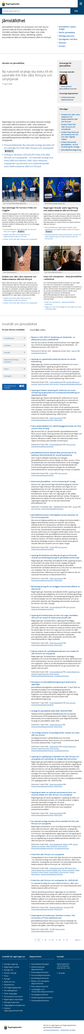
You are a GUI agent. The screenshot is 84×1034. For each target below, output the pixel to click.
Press (6, 976)
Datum (15, 369)
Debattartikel (54, 746)
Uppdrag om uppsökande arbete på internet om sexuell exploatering (53, 360)
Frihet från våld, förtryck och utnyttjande (47, 854)
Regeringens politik (11, 967)
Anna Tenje (72, 868)
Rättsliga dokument (66, 36)
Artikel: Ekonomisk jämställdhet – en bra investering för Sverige (70, 144)
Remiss (73, 351)
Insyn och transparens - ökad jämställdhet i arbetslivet (60, 303)
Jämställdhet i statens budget (67, 28)
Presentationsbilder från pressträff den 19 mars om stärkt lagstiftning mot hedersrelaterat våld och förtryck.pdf (63, 237)
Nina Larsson (66, 86)
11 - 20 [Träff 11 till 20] (44, 940)
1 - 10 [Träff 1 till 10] (37, 940)
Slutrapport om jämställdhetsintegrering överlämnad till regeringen (53, 683)
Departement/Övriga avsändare (15, 360)
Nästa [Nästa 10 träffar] (77, 940)
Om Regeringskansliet (12, 987)
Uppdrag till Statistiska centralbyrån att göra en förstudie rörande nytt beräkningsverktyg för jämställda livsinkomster (55, 556)
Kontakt (62, 46)
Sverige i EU (8, 970)
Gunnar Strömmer (68, 870)
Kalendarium (9, 985)
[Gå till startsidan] (11, 3)
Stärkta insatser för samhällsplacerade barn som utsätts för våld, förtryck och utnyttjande (55, 652)
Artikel (52, 473)
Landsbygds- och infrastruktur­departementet (42, 990)
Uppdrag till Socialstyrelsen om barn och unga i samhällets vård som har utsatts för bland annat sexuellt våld (54, 616)
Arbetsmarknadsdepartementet (71, 384)
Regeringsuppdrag (56, 418)
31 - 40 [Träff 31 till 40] (58, 940)
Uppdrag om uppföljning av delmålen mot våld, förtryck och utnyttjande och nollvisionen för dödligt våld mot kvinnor (55, 757)
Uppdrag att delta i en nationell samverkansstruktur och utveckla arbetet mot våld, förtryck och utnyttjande (53, 793)
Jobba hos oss (9, 982)
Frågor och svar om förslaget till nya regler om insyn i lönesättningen (63, 308)
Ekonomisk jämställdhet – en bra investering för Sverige (53, 481)
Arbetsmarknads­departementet (68, 98)
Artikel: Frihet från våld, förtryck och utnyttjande (68, 126)
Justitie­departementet (40, 978)
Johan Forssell (44, 872)
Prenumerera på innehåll (14, 387)
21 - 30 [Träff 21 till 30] (51, 940)
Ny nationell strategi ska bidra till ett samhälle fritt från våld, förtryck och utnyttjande (55, 822)
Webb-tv (66, 844)
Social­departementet (39, 994)
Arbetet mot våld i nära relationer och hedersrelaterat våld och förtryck (70, 118)
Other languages (10, 993)
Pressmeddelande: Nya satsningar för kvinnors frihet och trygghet (19, 230)
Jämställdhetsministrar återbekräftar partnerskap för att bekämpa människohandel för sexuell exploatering (53, 453)
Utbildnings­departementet (41, 997)
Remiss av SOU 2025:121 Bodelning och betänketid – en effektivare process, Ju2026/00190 (53, 338)
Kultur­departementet (39, 986)
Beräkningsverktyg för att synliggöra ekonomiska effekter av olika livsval (55, 587)
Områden (15, 345)
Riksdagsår (15, 376)
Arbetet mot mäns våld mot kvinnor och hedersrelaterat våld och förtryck (17, 299)
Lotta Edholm (54, 872)
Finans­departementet (39, 972)
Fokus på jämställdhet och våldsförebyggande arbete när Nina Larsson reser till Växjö (56, 427)
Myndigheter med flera (68, 39)
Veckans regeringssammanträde (13, 1009)
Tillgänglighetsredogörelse (14, 1005)
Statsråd (15, 352)
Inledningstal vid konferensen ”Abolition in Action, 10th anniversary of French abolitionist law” (53, 916)
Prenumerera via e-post (13, 996)
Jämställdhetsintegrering (71, 150)
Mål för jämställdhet (67, 32)
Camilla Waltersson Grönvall (41, 870)
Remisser (62, 43)
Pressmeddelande (56, 382)
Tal (51, 929)
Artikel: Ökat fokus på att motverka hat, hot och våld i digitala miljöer (70, 135)
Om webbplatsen (10, 990)
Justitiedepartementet (39, 353)
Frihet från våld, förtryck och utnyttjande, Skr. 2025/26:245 (54, 880)
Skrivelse (67, 907)
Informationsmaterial (57, 868)
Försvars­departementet (40, 975)
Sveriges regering (11, 964)
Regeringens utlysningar (13, 999)
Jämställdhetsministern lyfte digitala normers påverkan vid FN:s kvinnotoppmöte (54, 516)
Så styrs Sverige (10, 973)
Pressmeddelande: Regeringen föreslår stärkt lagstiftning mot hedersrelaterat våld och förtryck (62, 229)
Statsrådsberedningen (40, 964)
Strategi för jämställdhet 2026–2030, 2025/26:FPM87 (51, 711)
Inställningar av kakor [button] (68, 1030)
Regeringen (58, 420)
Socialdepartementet (61, 676)
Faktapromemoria (56, 725)
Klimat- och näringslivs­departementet (40, 982)
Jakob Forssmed (43, 384)
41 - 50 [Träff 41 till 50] (65, 940)
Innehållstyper (15, 338)
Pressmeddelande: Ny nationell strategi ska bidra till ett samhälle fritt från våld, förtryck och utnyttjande (29, 148)
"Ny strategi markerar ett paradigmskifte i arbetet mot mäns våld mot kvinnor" (55, 734)
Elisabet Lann (56, 870)
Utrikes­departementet (40, 1000)
